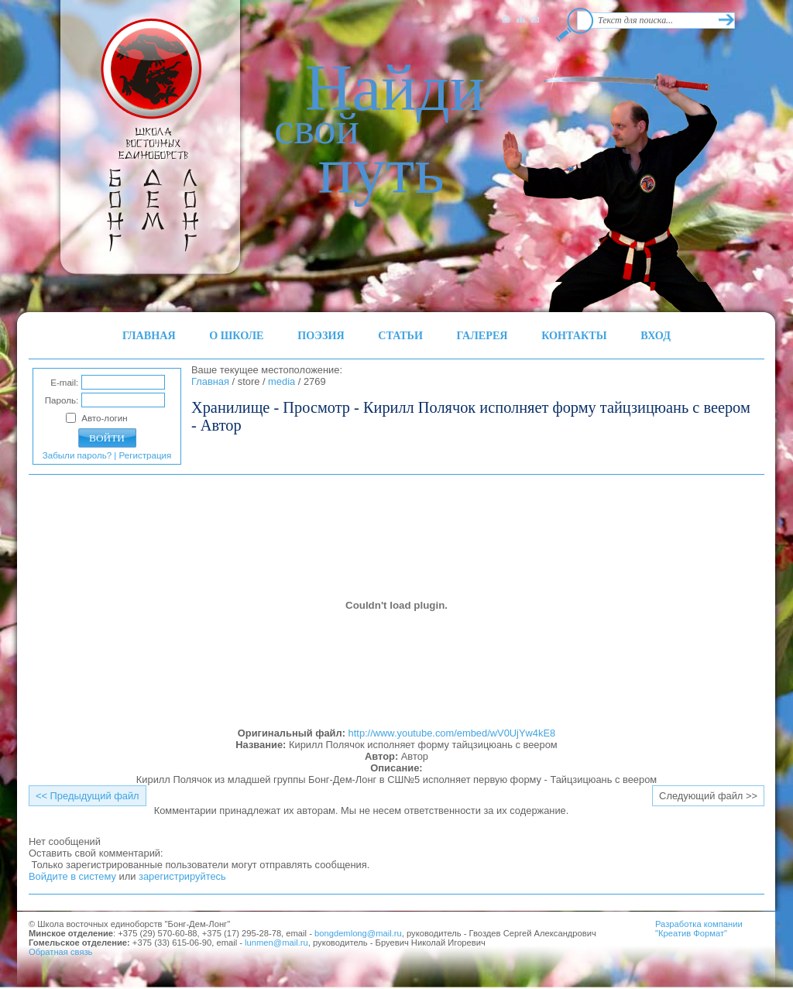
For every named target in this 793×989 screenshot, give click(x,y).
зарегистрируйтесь (182, 876)
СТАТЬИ (400, 335)
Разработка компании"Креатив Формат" (699, 928)
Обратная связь (60, 951)
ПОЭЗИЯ (321, 335)
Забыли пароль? (77, 455)
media (281, 381)
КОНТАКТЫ (574, 335)
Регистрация (145, 455)
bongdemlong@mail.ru (358, 933)
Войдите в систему (72, 876)
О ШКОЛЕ (236, 335)
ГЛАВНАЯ (149, 335)
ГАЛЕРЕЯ (482, 335)
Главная (210, 381)
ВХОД (655, 335)
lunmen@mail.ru (276, 942)
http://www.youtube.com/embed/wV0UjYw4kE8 (452, 733)
